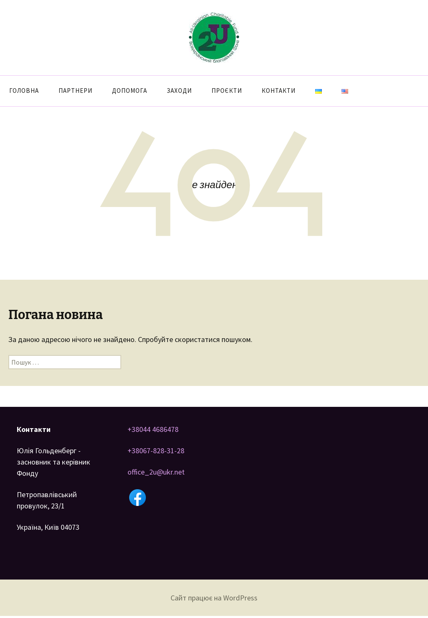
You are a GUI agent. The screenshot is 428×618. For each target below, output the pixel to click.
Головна (24, 90)
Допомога (129, 90)
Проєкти (226, 90)
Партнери (75, 90)
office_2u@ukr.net (156, 472)
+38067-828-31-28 (155, 450)
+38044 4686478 (152, 429)
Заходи (179, 90)
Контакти (279, 90)
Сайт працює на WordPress (214, 598)
